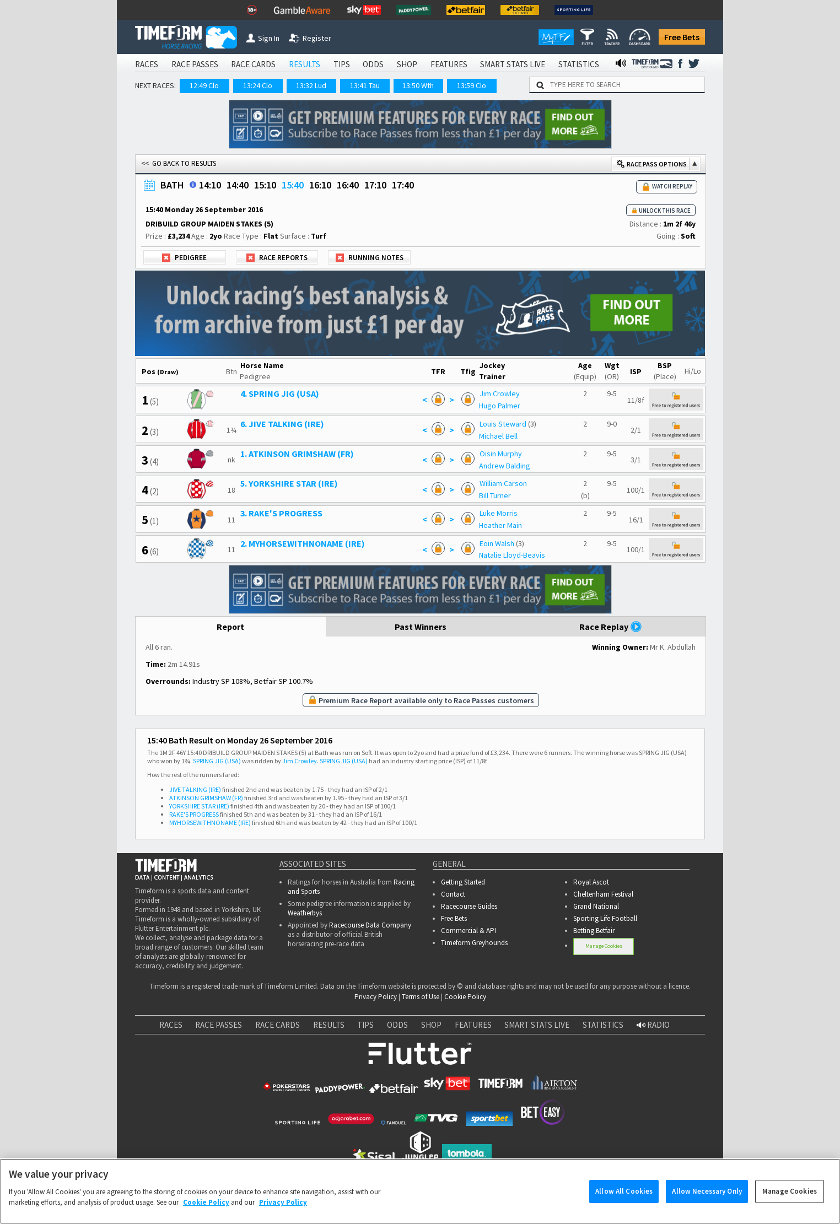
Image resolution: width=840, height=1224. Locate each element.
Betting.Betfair (594, 930)
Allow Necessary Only (707, 1202)
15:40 (293, 185)
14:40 (238, 185)
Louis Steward (503, 424)
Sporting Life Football (605, 918)
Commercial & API (468, 930)
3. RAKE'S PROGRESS (281, 513)
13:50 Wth (418, 85)
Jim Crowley (500, 393)
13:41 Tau (365, 85)
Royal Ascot (591, 882)
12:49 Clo (204, 85)
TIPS (341, 64)
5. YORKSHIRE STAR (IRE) (289, 483)
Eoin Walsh (497, 543)
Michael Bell (498, 436)
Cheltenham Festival (603, 894)
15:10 (265, 185)
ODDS (373, 64)
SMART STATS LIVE (512, 64)
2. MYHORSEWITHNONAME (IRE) (302, 543)
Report (231, 626)
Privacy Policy (375, 996)
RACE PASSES (194, 64)
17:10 (375, 185)
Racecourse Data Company (370, 925)
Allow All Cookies (624, 1202)
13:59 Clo (471, 85)
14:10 (210, 185)
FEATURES (448, 64)
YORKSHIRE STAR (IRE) (199, 806)
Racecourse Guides (469, 906)
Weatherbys (305, 913)
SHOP (407, 64)
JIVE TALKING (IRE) (195, 789)
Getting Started (463, 882)
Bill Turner (495, 495)
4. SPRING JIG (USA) (279, 393)
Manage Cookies (603, 946)
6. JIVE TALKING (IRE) (282, 423)
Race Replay (610, 626)
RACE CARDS (253, 64)
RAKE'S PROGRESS (194, 814)
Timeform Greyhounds (474, 942)
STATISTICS (578, 64)
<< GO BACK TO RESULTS (178, 163)
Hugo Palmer (499, 406)
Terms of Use (420, 996)
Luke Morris (499, 513)
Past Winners (420, 626)
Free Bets (681, 36)
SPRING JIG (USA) (217, 761)
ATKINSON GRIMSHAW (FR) (206, 798)
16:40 (348, 185)
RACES (146, 64)
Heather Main (500, 525)
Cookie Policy (465, 996)
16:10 (320, 185)
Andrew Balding (504, 466)
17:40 (403, 185)
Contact (453, 894)
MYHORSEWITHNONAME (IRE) (210, 822)
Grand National (596, 906)
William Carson (503, 483)
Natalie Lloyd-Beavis (512, 555)
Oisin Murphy (501, 454)
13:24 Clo (257, 85)
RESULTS (304, 64)
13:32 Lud (311, 85)
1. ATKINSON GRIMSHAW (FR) (297, 453)
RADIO (653, 1025)
